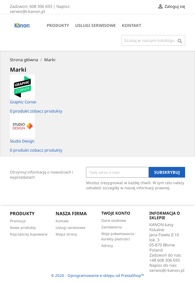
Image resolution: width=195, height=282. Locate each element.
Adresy (107, 245)
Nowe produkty (23, 227)
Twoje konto (115, 213)
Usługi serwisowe (95, 25)
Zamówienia (111, 227)
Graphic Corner (23, 101)
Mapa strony (66, 234)
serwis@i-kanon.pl (166, 270)
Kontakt (131, 25)
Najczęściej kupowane (28, 234)
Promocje (18, 220)
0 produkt (19, 111)
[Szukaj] (153, 40)
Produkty (58, 25)
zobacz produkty (46, 111)
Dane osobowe (113, 220)
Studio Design (22, 141)
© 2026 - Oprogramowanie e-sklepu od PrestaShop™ (97, 275)
